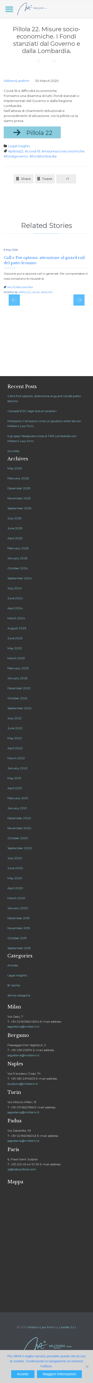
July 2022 (14, 718)
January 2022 (17, 768)
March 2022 (16, 758)
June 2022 (15, 728)
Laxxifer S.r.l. (68, 1327)
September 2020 (19, 848)
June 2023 (15, 638)
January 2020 (17, 908)
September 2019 (19, 948)
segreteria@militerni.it (23, 1026)
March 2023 (16, 658)
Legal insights (19, 146)
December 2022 (19, 688)
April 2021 (14, 788)
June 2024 (15, 598)
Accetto (23, 1374)
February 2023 (18, 668)
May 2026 (14, 468)
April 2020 (15, 888)
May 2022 (14, 738)
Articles (25, 292)
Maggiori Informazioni (59, 1374)
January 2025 (17, 558)
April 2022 (15, 748)
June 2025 (14, 528)
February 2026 (18, 478)
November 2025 (19, 498)
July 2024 (14, 588)
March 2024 (16, 618)
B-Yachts (13, 985)
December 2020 (19, 818)
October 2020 (17, 838)
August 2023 (16, 628)
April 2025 (14, 538)
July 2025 (14, 518)
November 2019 (18, 928)
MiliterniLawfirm (16, 81)
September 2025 (19, 508)
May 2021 (14, 778)
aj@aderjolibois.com (21, 1169)
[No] (86, 1366)
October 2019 (17, 938)
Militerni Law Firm (41, 1327)
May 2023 (14, 648)
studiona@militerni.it (22, 1084)
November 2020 (19, 828)
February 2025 (18, 548)
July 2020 (14, 858)
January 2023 (17, 678)
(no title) (13, 451)
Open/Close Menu (9, 9)
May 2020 (14, 878)
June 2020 (15, 868)
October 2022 (17, 698)
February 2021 (17, 798)
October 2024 (17, 568)
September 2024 (19, 578)
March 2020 (16, 898)
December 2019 (18, 918)
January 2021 (17, 808)
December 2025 (18, 488)
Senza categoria (18, 995)
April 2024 (15, 608)
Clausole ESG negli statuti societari (32, 411)
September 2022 (19, 708)
